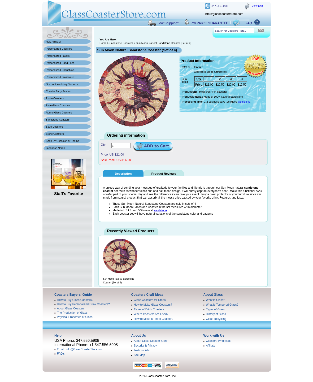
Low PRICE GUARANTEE (209, 23)
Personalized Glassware (60, 77)
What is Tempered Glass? (222, 304)
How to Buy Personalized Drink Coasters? (83, 304)
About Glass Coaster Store (151, 341)
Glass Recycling (216, 319)
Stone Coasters (55, 133)
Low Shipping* (168, 23)
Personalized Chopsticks (60, 70)
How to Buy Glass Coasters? (75, 300)
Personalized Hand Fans (60, 62)
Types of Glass (215, 309)
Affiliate (210, 345)
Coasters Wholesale (218, 341)
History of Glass (216, 314)
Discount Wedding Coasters (62, 84)
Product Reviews (163, 173)
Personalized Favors (58, 55)
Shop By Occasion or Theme (62, 140)
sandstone (160, 210)
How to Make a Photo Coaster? (153, 319)
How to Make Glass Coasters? (153, 304)
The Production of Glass (72, 312)
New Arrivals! (53, 41)
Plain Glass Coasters (58, 105)
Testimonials (141, 350)
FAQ (248, 23)
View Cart (257, 5)
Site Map (139, 355)
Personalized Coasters (59, 48)
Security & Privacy (145, 345)
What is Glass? (215, 300)
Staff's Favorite (68, 193)
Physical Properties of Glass (74, 317)
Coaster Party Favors (58, 91)
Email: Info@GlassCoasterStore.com (80, 349)
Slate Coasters (54, 126)
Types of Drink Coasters (149, 309)
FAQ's (61, 353)
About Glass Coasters (71, 308)
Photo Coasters (55, 98)
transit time (244, 101)
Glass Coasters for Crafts (150, 300)
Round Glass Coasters (59, 112)
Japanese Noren (55, 148)
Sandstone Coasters (58, 119)
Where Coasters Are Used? (151, 314)
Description (123, 173)
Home (103, 43)
